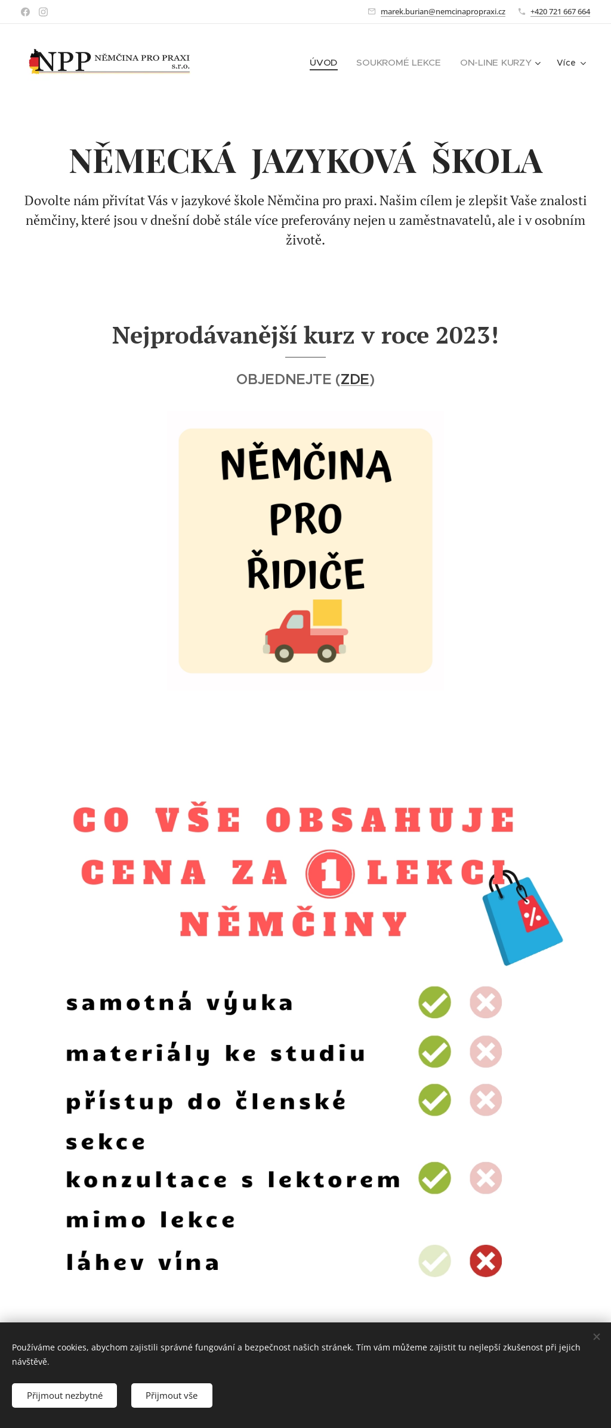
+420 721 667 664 (560, 11)
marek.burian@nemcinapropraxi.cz (443, 11)
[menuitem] (333, 63)
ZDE (355, 379)
